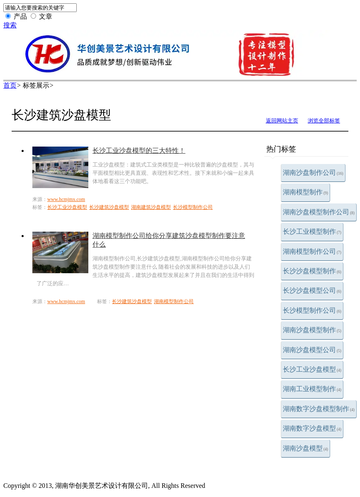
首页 (10, 85)
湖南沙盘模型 (305, 448)
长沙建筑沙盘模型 (109, 207)
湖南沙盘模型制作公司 (319, 211)
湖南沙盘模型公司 (312, 349)
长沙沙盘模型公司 (312, 290)
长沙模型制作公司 (312, 310)
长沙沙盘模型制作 (312, 270)
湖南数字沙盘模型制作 (319, 408)
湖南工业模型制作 (312, 388)
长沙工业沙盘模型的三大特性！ (138, 150)
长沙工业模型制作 (312, 231)
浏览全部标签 (324, 121)
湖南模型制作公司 (312, 251)
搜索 (10, 25)
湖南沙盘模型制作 (312, 329)
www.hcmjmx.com (66, 199)
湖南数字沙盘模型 (312, 428)
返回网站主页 (282, 121)
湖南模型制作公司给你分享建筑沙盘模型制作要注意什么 (168, 240)
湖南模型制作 (305, 192)
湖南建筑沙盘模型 (151, 207)
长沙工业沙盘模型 (312, 369)
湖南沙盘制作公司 (313, 172)
